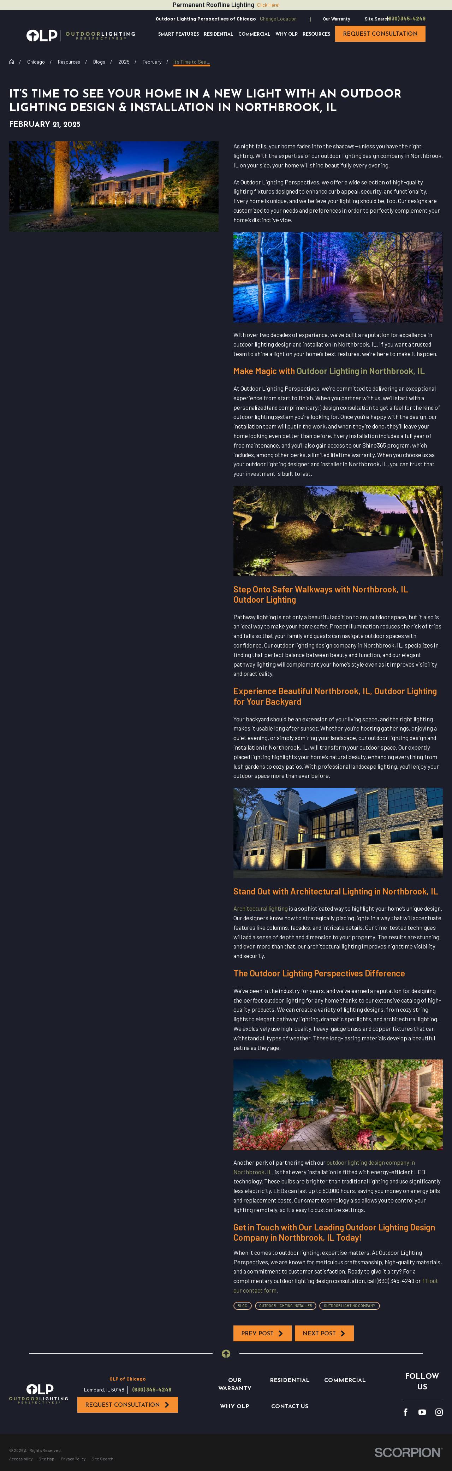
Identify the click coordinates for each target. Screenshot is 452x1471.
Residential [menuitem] (218, 35)
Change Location (278, 19)
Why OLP (234, 1407)
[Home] (80, 35)
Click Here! (268, 5)
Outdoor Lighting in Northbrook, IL (361, 370)
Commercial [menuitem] (254, 35)
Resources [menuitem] (316, 35)
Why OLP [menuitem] (286, 35)
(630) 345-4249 (406, 18)
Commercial (345, 1380)
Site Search (377, 19)
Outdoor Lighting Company (349, 1305)
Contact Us (289, 1407)
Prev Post (262, 1333)
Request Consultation (127, 1405)
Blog (242, 1305)
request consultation (380, 34)
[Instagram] (439, 1412)
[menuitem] (20, 1459)
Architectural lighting (260, 908)
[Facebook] (405, 1412)
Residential (290, 1380)
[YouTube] (422, 1412)
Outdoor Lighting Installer (285, 1305)
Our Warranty (336, 19)
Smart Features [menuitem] (178, 35)
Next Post (324, 1333)
